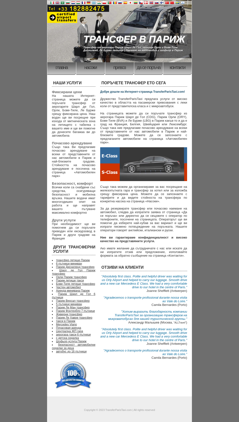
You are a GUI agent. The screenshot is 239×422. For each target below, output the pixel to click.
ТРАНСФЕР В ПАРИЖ (134, 39)
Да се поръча (148, 67)
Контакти (177, 67)
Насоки (90, 67)
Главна (62, 67)
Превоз (119, 67)
